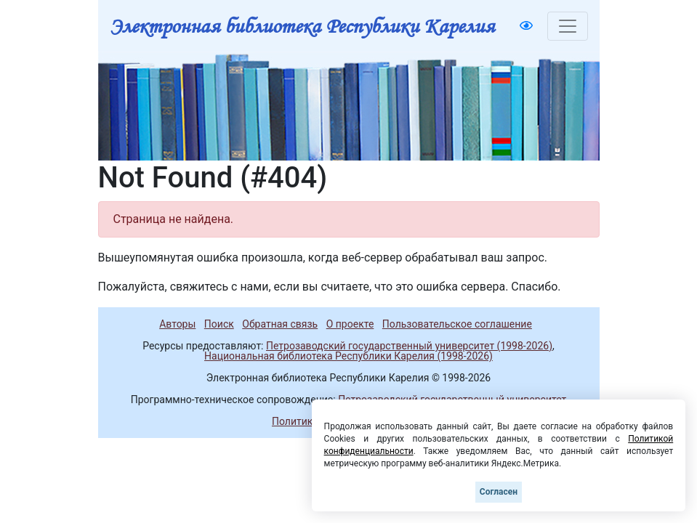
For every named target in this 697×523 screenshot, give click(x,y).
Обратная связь (280, 324)
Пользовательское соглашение (457, 324)
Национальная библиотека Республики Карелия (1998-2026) (348, 356)
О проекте (350, 324)
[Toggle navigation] (567, 26)
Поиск (219, 324)
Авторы (177, 324)
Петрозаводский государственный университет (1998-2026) (409, 346)
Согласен (498, 492)
